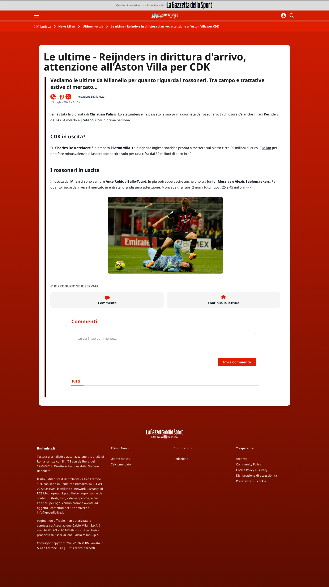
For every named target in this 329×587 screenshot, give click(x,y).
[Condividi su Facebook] (61, 97)
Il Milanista (42, 26)
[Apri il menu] (36, 15)
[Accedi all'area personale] (283, 15)
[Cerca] (292, 15)
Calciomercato (121, 464)
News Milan (66, 26)
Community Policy (248, 464)
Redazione (181, 459)
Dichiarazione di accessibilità (256, 475)
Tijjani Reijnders (266, 114)
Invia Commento (237, 362)
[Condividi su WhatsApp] (53, 97)
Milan (266, 147)
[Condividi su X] (68, 97)
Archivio (241, 459)
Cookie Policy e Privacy (251, 470)
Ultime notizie (93, 26)
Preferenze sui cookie (251, 481)
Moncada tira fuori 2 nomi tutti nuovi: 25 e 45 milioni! (203, 187)
